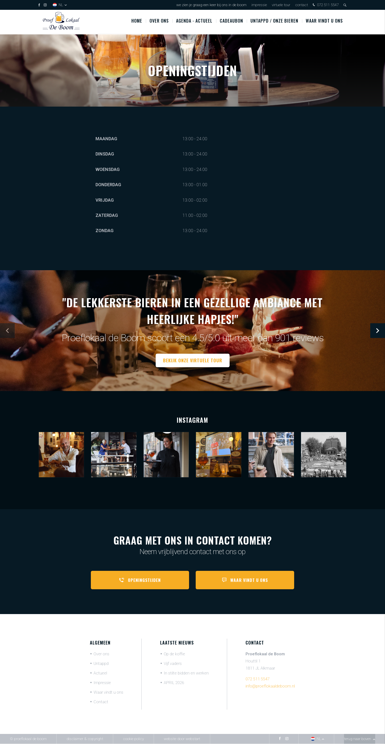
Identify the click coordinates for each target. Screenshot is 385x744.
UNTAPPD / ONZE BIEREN (274, 22)
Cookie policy (133, 739)
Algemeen (100, 643)
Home (136, 22)
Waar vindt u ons (324, 22)
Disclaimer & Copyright (85, 739)
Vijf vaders (173, 663)
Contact (301, 5)
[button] (377, 330)
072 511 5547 (325, 5)
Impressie (259, 5)
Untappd (101, 663)
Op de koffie (174, 654)
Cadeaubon (231, 22)
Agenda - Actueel (194, 22)
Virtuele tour (281, 5)
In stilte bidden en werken (186, 673)
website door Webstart (182, 739)
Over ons (159, 22)
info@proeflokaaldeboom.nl (270, 686)
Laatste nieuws (177, 643)
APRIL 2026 (174, 683)
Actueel (100, 673)
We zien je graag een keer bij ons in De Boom (211, 5)
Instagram (192, 419)
